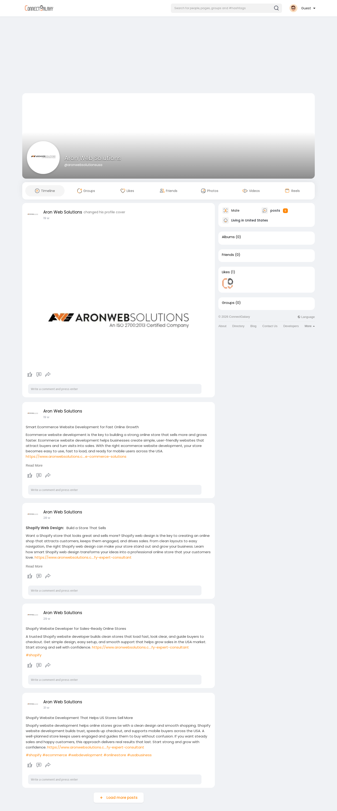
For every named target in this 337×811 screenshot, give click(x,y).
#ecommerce (54, 754)
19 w (46, 218)
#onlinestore (114, 754)
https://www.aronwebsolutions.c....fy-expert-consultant (83, 557)
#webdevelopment (85, 754)
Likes (226, 272)
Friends (228, 255)
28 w (46, 518)
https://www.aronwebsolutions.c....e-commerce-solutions (76, 456)
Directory (238, 326)
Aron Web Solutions (92, 158)
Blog (253, 326)
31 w (46, 707)
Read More (34, 465)
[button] (226, 8)
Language (306, 316)
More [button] (310, 326)
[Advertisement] (168, 55)
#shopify (33, 654)
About (222, 326)
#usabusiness (139, 754)
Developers (291, 326)
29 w (46, 618)
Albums (228, 237)
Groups (228, 303)
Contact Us (269, 326)
